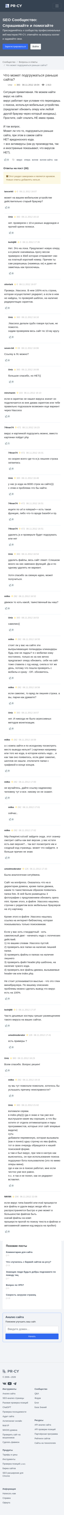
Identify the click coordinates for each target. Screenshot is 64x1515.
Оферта (6, 1502)
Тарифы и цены (10, 1455)
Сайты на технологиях (45, 1443)
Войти (36, 46)
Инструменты (9, 1459)
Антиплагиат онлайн (12, 1421)
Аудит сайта (8, 1416)
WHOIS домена (10, 1430)
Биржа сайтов (9, 1468)
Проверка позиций (14, 1464)
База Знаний (41, 1407)
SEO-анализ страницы (13, 1398)
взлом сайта (46, 159)
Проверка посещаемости (14, 1412)
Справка (7, 1498)
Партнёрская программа (46, 1434)
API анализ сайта (43, 1425)
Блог (37, 1403)
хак (56, 159)
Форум (38, 1398)
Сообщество (9, 62)
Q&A (37, 1393)
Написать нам (9, 1493)
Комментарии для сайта (19, 1252)
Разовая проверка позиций (15, 1403)
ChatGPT (7, 1407)
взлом (35, 159)
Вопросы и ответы (28, 62)
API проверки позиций (45, 1429)
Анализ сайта (14, 1317)
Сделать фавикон (11, 1442)
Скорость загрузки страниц (21, 1295)
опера (27, 159)
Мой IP (6, 1425)
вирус (19, 159)
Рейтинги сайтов (42, 1438)
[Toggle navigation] (57, 6)
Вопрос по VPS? (15, 1285)
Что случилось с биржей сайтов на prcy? (28, 1262)
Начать (32, 1336)
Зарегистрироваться (15, 46)
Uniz (10, 85)
